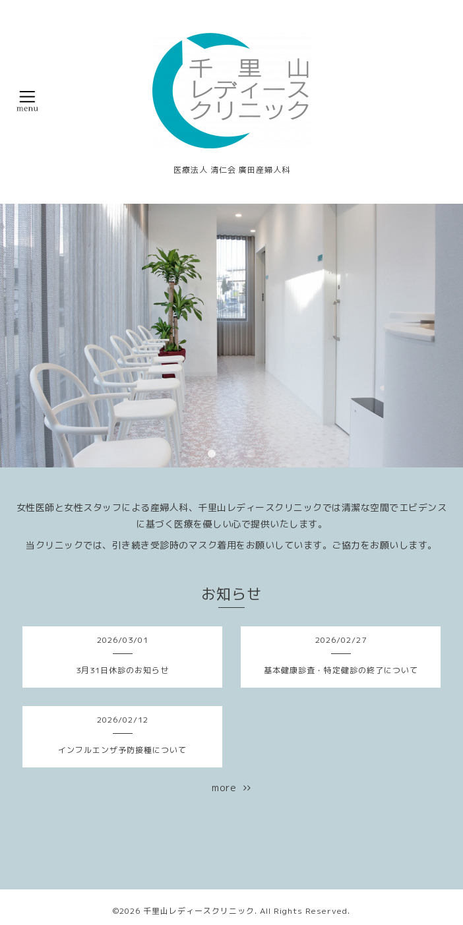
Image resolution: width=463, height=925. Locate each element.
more (231, 787)
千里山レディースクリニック (199, 910)
